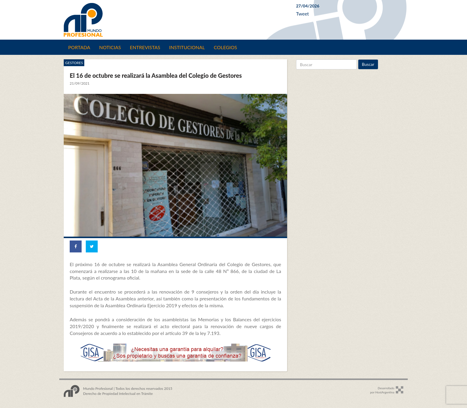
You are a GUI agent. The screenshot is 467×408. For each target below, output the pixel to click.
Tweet (302, 13)
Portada (79, 47)
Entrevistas (145, 47)
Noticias (110, 47)
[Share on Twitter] (92, 246)
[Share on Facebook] (76, 246)
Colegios (225, 47)
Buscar (368, 64)
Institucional (187, 47)
